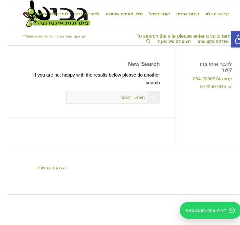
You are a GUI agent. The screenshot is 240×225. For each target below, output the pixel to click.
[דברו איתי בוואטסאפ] (203, 210)
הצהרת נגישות (44, 167)
